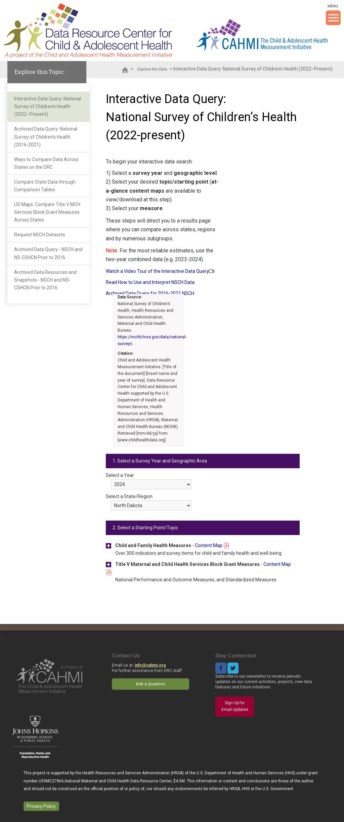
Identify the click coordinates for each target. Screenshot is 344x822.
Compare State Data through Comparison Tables (45, 185)
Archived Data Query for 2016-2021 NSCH (150, 293)
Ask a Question (150, 683)
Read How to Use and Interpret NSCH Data (150, 282)
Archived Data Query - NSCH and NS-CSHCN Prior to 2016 (48, 253)
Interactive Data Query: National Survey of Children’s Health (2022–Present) (47, 106)
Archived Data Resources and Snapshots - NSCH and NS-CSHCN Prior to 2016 (45, 280)
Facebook (220, 668)
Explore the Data (152, 69)
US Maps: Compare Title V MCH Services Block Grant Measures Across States (47, 212)
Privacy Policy (41, 806)
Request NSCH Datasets (39, 234)
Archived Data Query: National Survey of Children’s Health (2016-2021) (45, 136)
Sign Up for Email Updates (234, 706)
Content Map (212, 545)
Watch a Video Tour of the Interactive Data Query (157, 271)
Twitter (233, 668)
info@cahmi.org (150, 665)
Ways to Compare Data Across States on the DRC (46, 163)
